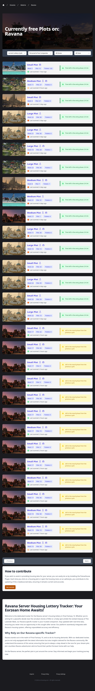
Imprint (32, 674)
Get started (10, 587)
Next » (87, 561)
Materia (23, 5)
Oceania (12, 5)
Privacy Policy (45, 674)
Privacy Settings (60, 674)
